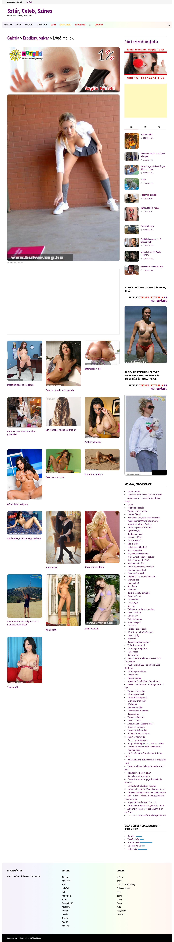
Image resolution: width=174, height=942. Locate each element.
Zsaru (119, 895)
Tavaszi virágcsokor (136, 691)
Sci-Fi (53, 25)
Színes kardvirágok (136, 727)
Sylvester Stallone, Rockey (152, 266)
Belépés (29, 2)
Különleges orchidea (136, 671)
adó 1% (120, 877)
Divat (119, 892)
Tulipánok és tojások (136, 628)
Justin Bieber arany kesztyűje (140, 566)
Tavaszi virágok (134, 612)
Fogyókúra (121, 910)
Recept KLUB (67, 903)
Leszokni (120, 914)
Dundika (134, 836)
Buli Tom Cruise (134, 550)
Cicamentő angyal (135, 573)
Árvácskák (132, 625)
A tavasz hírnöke (134, 707)
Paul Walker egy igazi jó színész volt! (151, 240)
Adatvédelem (23, 938)
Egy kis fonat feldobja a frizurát (61, 429)
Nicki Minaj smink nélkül (138, 560)
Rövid (18, 25)
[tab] (131, 127)
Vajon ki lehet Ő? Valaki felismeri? (142, 520)
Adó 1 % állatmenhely (126, 884)
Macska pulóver (134, 537)
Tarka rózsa (132, 651)
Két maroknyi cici (93, 368)
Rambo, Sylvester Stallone (139, 527)
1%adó (120, 880)
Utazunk (99, 25)
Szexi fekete (51, 567)
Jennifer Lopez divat (136, 569)
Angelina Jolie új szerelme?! (140, 723)
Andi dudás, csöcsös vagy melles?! (24, 538)
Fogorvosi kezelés (148, 195)
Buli (63, 892)
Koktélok (65, 888)
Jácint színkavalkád (136, 736)
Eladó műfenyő (147, 226)
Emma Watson (91, 628)
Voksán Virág (135, 839)
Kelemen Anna (136, 845)
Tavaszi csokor (134, 720)
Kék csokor (132, 615)
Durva (119, 899)
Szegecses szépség (55, 477)
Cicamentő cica (134, 596)
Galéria (13, 38)
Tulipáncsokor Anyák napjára (140, 609)
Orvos (119, 903)
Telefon (65, 918)
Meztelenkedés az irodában (20, 384)
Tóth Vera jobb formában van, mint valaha (146, 792)
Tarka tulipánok (134, 619)
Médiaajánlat (35, 938)
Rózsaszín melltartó (94, 567)
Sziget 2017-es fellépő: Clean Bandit (143, 681)
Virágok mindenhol (136, 645)
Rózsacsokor (133, 713)
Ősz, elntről (132, 543)
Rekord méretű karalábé (138, 592)
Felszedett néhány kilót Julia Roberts (144, 746)
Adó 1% (65, 922)
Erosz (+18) (80, 25)
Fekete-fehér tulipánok (137, 710)
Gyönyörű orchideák (136, 700)
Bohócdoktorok (123, 888)
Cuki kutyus (132, 602)
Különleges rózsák (135, 694)
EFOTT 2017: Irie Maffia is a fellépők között (146, 815)
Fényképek (42, 25)
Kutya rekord (133, 579)
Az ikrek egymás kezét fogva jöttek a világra (153, 167)
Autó (119, 907)
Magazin (29, 25)
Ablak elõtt (51, 629)
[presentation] (131, 127)
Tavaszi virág (133, 635)
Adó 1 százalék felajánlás (141, 42)
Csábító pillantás (93, 442)
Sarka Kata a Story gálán (138, 776)
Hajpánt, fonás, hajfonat (138, 733)
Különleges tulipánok (137, 648)
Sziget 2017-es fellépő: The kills (141, 802)
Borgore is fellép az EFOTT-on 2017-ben (145, 743)
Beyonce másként (135, 563)
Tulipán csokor (134, 677)
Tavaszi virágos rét (135, 717)
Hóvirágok (132, 704)
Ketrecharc (66, 895)
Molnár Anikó (139, 842)
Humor (65, 910)
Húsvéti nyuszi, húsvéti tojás (140, 632)
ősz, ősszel (132, 586)
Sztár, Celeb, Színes (29, 10)
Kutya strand (133, 599)
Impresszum (12, 938)
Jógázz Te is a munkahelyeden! (141, 576)
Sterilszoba (65, 25)
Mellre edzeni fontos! (137, 547)
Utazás (65, 914)
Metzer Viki (137, 849)
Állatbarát (66, 907)
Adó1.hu (65, 925)
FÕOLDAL (8, 25)
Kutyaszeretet (146, 134)
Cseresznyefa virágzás (137, 740)
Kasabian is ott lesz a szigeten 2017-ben (145, 805)
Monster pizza (133, 749)
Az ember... (132, 589)
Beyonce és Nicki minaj (137, 553)
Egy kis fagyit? (133, 530)
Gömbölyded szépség (17, 504)
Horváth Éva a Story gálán (139, 772)
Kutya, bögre (133, 655)
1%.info (65, 877)
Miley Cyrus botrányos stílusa (140, 556)
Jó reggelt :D (133, 583)
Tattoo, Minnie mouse (150, 208)
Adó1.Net (66, 880)
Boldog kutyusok (135, 534)
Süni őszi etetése (135, 540)
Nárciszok (131, 638)
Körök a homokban (94, 474)
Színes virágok (134, 622)
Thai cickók (12, 687)
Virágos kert (132, 674)
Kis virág (131, 605)
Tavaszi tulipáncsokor (137, 730)
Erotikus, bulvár (36, 38)
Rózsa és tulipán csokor (138, 641)
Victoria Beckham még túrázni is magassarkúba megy (23, 623)
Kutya (143, 179)
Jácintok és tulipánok (137, 697)
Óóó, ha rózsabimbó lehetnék (60, 390)
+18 (63, 884)
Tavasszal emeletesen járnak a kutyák (144, 494)
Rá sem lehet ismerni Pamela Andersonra (146, 789)
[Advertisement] (145, 101)
